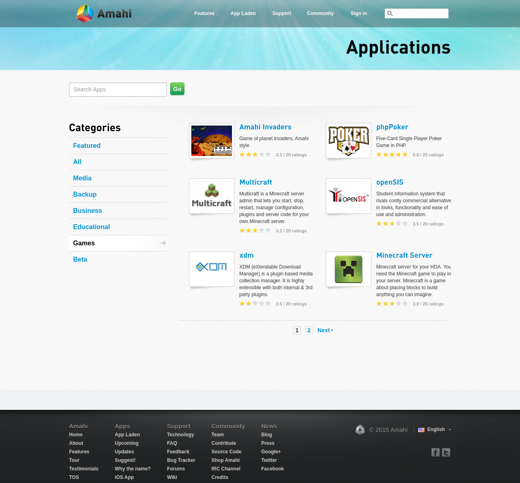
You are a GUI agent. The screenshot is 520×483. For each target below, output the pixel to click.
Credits (220, 477)
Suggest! (125, 460)
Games (84, 243)
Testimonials (83, 469)
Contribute (224, 443)
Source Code (227, 452)
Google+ (271, 452)
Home (75, 435)
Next (324, 330)
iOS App (124, 477)
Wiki (172, 477)
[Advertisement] (119, 316)
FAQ (172, 443)
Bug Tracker (181, 460)
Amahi (104, 13)
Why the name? (133, 469)
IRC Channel (226, 469)
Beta (80, 259)
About (76, 443)
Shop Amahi (226, 460)
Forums (176, 469)
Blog (266, 435)
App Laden (243, 13)
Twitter (269, 460)
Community (320, 13)
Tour (74, 460)
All (77, 161)
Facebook (272, 469)
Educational (91, 226)
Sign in (359, 13)
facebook (436, 452)
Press (268, 443)
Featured (87, 145)
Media (82, 178)
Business (87, 210)
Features (204, 13)
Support (282, 13)
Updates (124, 452)
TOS (74, 477)
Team (218, 435)
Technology (180, 435)
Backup (85, 194)
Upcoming (127, 443)
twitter (446, 452)
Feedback (178, 452)
